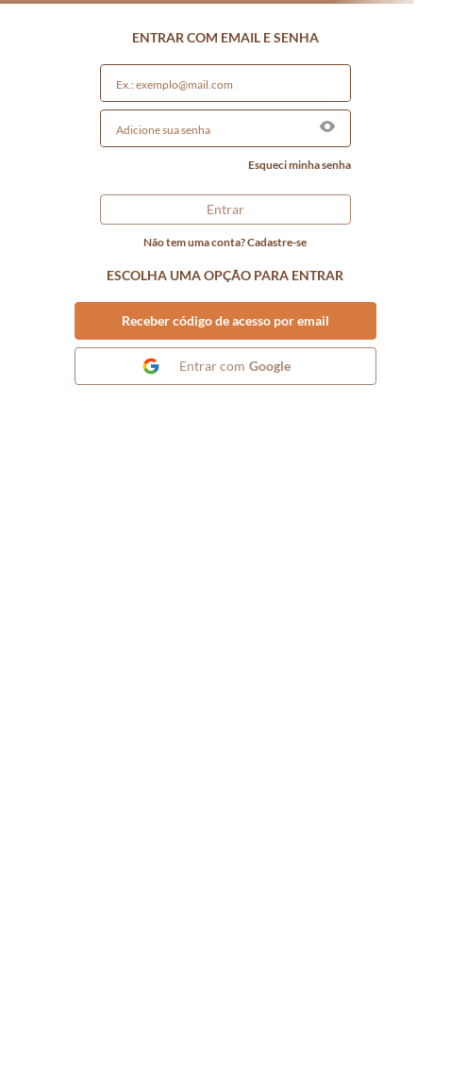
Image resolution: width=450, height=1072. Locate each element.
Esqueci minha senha (299, 165)
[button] (327, 128)
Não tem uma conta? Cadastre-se (225, 242)
